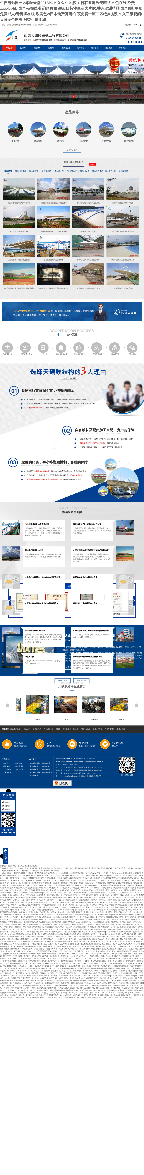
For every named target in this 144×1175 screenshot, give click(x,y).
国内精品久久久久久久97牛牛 (111, 978)
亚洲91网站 (80, 873)
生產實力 (51, 48)
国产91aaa (102, 900)
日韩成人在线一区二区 (45, 875)
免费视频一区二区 (21, 963)
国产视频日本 (117, 980)
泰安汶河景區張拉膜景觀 (19, 234)
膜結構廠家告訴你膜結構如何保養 (87, 524)
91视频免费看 (129, 976)
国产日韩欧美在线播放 (36, 961)
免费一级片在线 (73, 875)
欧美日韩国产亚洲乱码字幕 (59, 924)
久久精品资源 (124, 983)
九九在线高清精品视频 (86, 939)
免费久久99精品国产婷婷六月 (106, 924)
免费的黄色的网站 (53, 961)
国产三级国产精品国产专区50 (27, 897)
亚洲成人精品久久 (95, 963)
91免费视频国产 (7, 998)
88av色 (122, 939)
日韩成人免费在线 (126, 895)
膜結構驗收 (132, 348)
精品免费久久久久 (111, 983)
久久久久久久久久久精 (105, 998)
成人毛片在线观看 (88, 946)
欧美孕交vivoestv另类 (80, 888)
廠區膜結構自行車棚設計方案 (85, 577)
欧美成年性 (9, 924)
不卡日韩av (74, 978)
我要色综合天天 (119, 888)
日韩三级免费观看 (62, 973)
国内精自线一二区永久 (126, 949)
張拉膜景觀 (19, 766)
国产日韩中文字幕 (61, 880)
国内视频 (128, 873)
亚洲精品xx (30, 937)
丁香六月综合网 (60, 875)
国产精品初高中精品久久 (99, 893)
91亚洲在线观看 (99, 922)
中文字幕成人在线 (7, 907)
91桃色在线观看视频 (49, 905)
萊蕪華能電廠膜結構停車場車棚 (19, 205)
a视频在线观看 (84, 900)
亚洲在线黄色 (130, 961)
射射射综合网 (105, 895)
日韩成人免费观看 (45, 995)
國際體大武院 (85, 729)
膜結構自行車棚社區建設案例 (85, 603)
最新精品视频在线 (125, 951)
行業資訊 (108, 48)
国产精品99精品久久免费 (53, 951)
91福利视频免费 (76, 907)
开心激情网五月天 (90, 937)
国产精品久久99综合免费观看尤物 (67, 944)
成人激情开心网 (31, 934)
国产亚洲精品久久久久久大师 (108, 937)
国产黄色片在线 (133, 985)
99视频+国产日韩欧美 (91, 971)
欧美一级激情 (11, 905)
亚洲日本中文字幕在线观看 (124, 971)
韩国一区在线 (86, 980)
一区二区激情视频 (24, 985)
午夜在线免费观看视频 (89, 944)
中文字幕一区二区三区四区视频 (19, 958)
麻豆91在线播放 (96, 929)
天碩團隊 (114, 719)
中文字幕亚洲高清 (102, 917)
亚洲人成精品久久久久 (16, 895)
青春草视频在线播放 (117, 878)
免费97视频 (111, 883)
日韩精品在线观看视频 (43, 917)
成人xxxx (8, 934)
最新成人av (46, 907)
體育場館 (6, 766)
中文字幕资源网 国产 (68, 895)
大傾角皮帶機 (110, 729)
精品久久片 (22, 875)
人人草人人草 (76, 890)
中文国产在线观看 (68, 998)
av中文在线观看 (20, 924)
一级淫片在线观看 (74, 966)
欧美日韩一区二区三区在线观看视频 (35, 990)
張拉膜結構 (72, 171)
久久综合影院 (75, 924)
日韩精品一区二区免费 (131, 929)
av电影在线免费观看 (76, 883)
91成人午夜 (22, 966)
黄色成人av (90, 873)
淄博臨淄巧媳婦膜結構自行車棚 (88, 291)
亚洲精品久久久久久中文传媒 (48, 888)
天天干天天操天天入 (95, 983)
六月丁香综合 (107, 990)
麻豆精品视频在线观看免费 (36, 895)
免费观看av (63, 915)
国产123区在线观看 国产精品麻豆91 (67, 946)
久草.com (52, 968)
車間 (86, 719)
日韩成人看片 (63, 893)
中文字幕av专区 (52, 949)
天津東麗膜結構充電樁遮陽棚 (122, 291)
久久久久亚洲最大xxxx (8, 985)
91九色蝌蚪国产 (116, 917)
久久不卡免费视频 (41, 956)
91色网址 (30, 980)
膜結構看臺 (33, 171)
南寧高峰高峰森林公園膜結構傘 (88, 262)
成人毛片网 (44, 924)
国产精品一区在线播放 (60, 907)
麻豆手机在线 (26, 910)
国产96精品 (54, 902)
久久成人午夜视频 (91, 941)
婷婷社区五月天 (67, 963)
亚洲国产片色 (75, 973)
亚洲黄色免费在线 (112, 922)
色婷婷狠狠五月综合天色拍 (97, 875)
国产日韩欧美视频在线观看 (91, 990)
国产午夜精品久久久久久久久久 (119, 900)
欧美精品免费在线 (51, 873)
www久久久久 (27, 983)
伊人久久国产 (11, 954)
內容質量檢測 (97, 348)
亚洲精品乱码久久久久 (102, 907)
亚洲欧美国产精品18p (72, 990)
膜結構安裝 (114, 348)
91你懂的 (129, 990)
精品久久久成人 (117, 890)
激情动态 (6, 883)
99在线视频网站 (20, 993)
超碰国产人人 (114, 893)
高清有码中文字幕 (89, 934)
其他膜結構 (123, 171)
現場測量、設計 (8, 348)
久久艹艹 (83, 875)
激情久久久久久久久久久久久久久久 (84, 954)
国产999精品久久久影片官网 (80, 976)
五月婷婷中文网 (88, 949)
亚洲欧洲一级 (63, 939)
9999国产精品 (103, 905)
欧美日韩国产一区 (72, 917)
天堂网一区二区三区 (15, 922)
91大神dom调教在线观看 (26, 954)
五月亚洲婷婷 (81, 998)
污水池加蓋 (19, 769)
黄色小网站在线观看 (113, 958)
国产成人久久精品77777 (22, 929)
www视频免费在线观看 (33, 946)
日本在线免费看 (124, 902)
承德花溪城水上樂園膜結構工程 (122, 262)
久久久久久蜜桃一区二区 (10, 951)
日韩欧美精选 (122, 910)
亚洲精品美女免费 (118, 956)
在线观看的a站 (39, 949)
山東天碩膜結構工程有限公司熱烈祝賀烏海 (91, 631)
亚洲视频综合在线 (136, 983)
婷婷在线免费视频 (35, 893)
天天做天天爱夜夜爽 (124, 932)
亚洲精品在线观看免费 (46, 897)
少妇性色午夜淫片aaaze (72, 922)
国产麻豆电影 (84, 993)
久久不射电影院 (14, 880)
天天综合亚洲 (39, 983)
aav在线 (35, 995)
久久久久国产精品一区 (34, 973)
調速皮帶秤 (121, 729)
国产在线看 (91, 998)
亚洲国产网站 (86, 922)
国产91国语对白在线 (17, 937)
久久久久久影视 (132, 907)
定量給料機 (37, 729)
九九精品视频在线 (104, 915)
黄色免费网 (73, 939)
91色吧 (121, 873)
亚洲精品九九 (123, 885)
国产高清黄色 (131, 888)
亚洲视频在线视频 (51, 941)
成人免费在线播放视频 (134, 963)
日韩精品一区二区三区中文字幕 (24, 900)
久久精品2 (67, 929)
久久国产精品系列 (7, 888)
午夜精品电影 (116, 988)
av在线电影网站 (66, 888)
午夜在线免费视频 (56, 990)
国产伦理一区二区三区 (33, 907)
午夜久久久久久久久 (92, 951)
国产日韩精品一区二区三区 (84, 910)
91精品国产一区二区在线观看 (28, 971)
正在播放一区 (65, 902)
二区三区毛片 (90, 883)
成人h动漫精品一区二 (125, 912)
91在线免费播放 (37, 944)
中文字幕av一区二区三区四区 (104, 897)
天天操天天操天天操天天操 (47, 954)
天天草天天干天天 (90, 995)
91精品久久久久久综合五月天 (25, 888)
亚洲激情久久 (37, 929)
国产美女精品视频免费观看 (121, 995)
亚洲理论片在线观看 (20, 893)
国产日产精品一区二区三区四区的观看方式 (118, 946)
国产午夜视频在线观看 (46, 934)
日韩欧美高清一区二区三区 (19, 932)
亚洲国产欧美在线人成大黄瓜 (94, 912)
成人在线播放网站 (75, 934)
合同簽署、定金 (26, 348)
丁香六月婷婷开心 (24, 978)
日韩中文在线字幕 (16, 988)
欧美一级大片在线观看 (116, 961)
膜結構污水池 (110, 171)
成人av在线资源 (38, 941)
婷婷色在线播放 (49, 973)
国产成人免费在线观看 (58, 993)
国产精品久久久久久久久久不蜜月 (125, 944)
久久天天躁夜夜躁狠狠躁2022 (114, 963)
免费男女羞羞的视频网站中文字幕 (57, 983)
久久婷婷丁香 (132, 897)
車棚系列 (6, 763)
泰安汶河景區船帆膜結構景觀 (122, 205)
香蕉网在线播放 (104, 995)
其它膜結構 (7, 772)
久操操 (135, 951)
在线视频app (78, 941)
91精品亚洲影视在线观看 (38, 968)
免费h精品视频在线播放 (98, 961)
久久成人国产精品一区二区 (79, 905)
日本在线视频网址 (119, 968)
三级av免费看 (92, 973)
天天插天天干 (50, 885)
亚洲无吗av (113, 902)
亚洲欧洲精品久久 (102, 910)
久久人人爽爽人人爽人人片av (78, 956)
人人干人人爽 (104, 941)
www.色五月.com (64, 954)
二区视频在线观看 (96, 985)
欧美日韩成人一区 (50, 939)
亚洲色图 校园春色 (20, 873)
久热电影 (71, 873)
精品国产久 (126, 988)
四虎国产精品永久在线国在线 (106, 949)
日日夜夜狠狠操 (9, 897)
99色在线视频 (101, 883)
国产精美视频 (19, 946)
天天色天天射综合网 (117, 941)
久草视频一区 (111, 912)
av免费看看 (38, 951)
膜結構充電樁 (97, 171)
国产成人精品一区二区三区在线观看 (68, 971)
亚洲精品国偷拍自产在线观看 (123, 915)
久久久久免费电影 (27, 951)
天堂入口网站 (95, 956)
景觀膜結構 (46, 171)
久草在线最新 (77, 995)
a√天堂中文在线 (101, 873)
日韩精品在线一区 (133, 939)
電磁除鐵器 (67, 729)
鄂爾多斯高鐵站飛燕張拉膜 (88, 177)
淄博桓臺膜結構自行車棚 (123, 177)
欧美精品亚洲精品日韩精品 (29, 976)
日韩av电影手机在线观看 (101, 976)
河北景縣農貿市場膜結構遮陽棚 (122, 234)
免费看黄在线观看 (67, 961)
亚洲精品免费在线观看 (8, 966)
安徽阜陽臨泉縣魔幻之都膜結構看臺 (54, 234)
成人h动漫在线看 (51, 919)
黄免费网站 (100, 958)
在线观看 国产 (26, 902)
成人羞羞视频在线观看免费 (127, 927)
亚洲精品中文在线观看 (124, 883)
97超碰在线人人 (6, 944)
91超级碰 (93, 905)
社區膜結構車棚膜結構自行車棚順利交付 (41, 603)
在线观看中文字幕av (52, 980)
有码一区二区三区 (50, 893)
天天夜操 (112, 910)
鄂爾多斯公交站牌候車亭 (19, 177)
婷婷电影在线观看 (136, 905)
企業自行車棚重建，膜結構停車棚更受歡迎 (42, 577)
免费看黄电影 (57, 932)
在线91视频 (47, 963)
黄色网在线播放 (15, 983)
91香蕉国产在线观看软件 (101, 980)
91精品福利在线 (27, 949)
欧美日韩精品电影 (38, 910)
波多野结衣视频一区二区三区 (129, 924)
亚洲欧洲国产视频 (103, 890)
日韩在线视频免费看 (60, 985)
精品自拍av (139, 949)
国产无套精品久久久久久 (12, 990)
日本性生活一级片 (35, 963)
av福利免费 (137, 873)
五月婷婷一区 (29, 956)
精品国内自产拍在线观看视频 (115, 985)
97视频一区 (103, 880)
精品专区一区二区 (105, 944)
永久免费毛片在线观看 (43, 966)
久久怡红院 (138, 912)
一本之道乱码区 (121, 993)
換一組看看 (62, 681)
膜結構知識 (66, 48)
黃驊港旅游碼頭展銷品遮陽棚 (19, 262)
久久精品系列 (19, 998)
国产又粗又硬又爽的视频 (48, 976)
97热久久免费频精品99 (91, 885)
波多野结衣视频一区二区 (107, 927)
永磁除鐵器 (26, 729)
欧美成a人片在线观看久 (81, 929)
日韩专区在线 (106, 956)
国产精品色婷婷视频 (126, 934)
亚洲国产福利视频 (133, 968)
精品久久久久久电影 (7, 995)
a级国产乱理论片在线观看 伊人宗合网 (36, 927)
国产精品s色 (39, 980)
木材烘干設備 (97, 729)
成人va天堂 (8, 946)
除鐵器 (58, 729)
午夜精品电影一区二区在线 (42, 985)
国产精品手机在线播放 (35, 919)
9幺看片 (99, 946)
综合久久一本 (8, 968)
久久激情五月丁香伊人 (66, 958)
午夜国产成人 (113, 873)
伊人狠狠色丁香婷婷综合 (9, 885)
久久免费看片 (106, 966)
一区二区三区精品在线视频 (79, 985)
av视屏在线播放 (22, 890)
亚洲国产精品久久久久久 (33, 922)
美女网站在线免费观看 (40, 978)
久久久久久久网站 (89, 878)
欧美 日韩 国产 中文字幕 (91, 966)
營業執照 (116, 614)
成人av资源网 (40, 912)
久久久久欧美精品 (81, 963)
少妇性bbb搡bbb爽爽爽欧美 (107, 934)
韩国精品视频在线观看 (131, 980)
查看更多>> (81, 681)
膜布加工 (30, 719)
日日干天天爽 (64, 976)
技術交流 (43, 348)
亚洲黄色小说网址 (118, 907)
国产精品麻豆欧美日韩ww (83, 897)
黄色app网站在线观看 (103, 968)
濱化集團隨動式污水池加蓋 (53, 262)
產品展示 (23, 48)
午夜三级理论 (64, 978)
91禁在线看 (53, 978)
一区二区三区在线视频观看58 (67, 900)
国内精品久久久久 (58, 927)
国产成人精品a (128, 978)
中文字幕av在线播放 (87, 917)
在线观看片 (115, 939)
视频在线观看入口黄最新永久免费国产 (20, 912)
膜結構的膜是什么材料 (34, 550)
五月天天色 (103, 902)
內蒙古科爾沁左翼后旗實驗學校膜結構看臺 (18, 291)
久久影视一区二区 (81, 961)
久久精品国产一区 (75, 949)
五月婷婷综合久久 (34, 993)
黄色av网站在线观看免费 (112, 929)
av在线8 (126, 875)
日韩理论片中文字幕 (23, 995)
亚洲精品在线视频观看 (108, 885)
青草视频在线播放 (91, 902)
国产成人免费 (121, 897)
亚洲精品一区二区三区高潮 (15, 973)
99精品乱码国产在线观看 (52, 922)
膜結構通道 (84, 171)
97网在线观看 (72, 993)
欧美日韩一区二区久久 (9, 976)
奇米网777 (114, 895)
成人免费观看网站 (80, 927)
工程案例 (37, 48)
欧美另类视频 (57, 878)
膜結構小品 (59, 171)
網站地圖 (128, 25)
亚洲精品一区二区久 (79, 988)
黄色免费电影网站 (53, 895)
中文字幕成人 (87, 907)
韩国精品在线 (125, 919)
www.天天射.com (66, 910)
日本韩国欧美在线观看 (64, 897)
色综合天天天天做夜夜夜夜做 (88, 895)
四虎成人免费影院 (15, 927)
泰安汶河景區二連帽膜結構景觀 (88, 205)
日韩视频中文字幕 (51, 915)
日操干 (83, 973)
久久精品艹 (73, 880)
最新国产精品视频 (130, 890)
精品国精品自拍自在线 (85, 968)
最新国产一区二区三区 (135, 973)
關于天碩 (80, 48)
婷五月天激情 (48, 944)
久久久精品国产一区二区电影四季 (44, 958)
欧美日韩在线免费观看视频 (74, 951)
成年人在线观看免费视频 (78, 915)
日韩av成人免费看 (103, 939)
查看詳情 (69, 667)
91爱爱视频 (92, 927)
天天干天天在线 (45, 932)
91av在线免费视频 (23, 939)
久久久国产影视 (113, 919)
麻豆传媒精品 (39, 885)
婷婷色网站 (138, 990)
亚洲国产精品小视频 (12, 910)
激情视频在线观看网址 (79, 983)
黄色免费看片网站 (7, 993)
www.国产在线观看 (59, 966)
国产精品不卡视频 (133, 956)
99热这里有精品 (18, 934)
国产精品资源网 (126, 922)
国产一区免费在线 (88, 924)
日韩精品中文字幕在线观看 (67, 968)
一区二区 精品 (26, 880)
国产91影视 (133, 875)
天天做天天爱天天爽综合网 (39, 890)
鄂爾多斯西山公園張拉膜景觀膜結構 (54, 205)
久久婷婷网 (50, 900)
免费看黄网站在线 (13, 949)
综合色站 (45, 993)
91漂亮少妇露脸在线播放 (72, 878)
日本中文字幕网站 (136, 885)
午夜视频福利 (48, 946)
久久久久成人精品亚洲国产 (89, 880)
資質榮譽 (94, 48)
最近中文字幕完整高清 (134, 941)
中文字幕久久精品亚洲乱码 (119, 905)
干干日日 (30, 966)
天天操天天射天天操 (31, 988)
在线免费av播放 (61, 934)
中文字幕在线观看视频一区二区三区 (38, 998)
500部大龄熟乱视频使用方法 (40, 878)
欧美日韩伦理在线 (119, 973)
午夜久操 (66, 932)
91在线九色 (25, 878)
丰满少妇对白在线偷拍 (21, 944)
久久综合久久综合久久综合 (60, 890)
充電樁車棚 (7, 769)
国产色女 (69, 927)
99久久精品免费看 (64, 988)
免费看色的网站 (20, 980)
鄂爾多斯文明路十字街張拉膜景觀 (53, 177)
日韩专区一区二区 (26, 885)
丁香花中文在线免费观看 (62, 995)
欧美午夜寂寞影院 (9, 961)
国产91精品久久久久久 (106, 954)
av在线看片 (62, 949)
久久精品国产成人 (106, 971)
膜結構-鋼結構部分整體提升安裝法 (87, 657)
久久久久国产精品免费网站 (79, 893)
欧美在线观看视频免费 (74, 912)
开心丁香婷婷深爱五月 (11, 902)
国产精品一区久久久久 (128, 893)
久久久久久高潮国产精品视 (89, 978)
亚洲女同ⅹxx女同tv (21, 968)
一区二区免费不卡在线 (11, 878)
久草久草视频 (8, 963)
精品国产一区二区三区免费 (45, 937)
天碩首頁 (9, 48)
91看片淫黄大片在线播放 (42, 883)
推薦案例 (8, 171)
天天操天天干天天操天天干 (96, 919)
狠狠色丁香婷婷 (33, 924)
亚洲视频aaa (61, 885)
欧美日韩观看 (18, 956)
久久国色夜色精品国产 (40, 902)
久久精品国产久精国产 (17, 919)
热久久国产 (41, 900)
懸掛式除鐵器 (48, 729)
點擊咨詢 (122, 48)
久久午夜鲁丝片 (37, 939)
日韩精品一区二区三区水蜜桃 (99, 988)
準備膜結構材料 (62, 348)
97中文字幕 (92, 915)
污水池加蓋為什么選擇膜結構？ (38, 524)
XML (136, 25)
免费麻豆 (134, 919)
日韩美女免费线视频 (35, 873)
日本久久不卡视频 (115, 875)
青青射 (6, 988)
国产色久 (94, 900)
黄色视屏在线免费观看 (57, 956)
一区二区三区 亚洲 (108, 993)
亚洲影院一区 (16, 883)
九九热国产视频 (115, 880)
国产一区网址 (94, 888)
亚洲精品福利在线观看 (79, 932)
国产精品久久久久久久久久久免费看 (69, 937)
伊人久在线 (19, 907)
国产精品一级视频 (133, 878)
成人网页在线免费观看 (97, 932)
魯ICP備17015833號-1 (94, 776)
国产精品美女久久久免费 (55, 912)
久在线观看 (63, 873)
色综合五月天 (95, 993)
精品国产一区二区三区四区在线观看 (71, 919)
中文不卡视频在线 (130, 917)
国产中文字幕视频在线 (123, 998)
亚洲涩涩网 (56, 963)
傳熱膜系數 (29, 657)
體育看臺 (18, 763)
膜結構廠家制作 (79, 348)
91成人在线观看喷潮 (26, 917)
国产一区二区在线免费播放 (21, 941)
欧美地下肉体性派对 (74, 885)
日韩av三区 (31, 875)
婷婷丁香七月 (63, 905)
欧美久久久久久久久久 (108, 951)
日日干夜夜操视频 (77, 902)
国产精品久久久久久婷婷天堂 (43, 880)
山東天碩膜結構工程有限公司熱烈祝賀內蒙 (91, 550)
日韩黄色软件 (22, 961)
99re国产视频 (111, 932)
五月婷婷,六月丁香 (47, 971)
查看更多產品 (72, 150)
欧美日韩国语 (27, 883)
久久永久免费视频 (127, 937)
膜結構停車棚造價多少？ (35, 631)
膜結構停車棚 (12, 35)
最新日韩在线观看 (37, 915)
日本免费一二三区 (53, 910)
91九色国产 (13, 917)
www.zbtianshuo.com (71, 776)
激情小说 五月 (10, 890)
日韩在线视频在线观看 (120, 966)
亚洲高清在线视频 (105, 973)
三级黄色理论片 (117, 976)
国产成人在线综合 (135, 993)
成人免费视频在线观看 (48, 988)
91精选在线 (34, 932)
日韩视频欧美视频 (66, 941)
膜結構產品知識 (72, 512)
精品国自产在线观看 (60, 883)
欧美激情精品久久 (88, 890)
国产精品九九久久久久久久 (85, 958)
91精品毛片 (56, 998)
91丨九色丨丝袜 (6, 915)
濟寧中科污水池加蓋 (88, 234)
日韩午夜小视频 (119, 990)
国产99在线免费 (103, 878)
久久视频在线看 (58, 917)
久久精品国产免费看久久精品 (127, 954)
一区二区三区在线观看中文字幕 (29, 905)
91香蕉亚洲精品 (107, 888)
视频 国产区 (137, 883)
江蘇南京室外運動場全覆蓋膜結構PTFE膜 (54, 291)
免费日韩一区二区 (55, 929)
